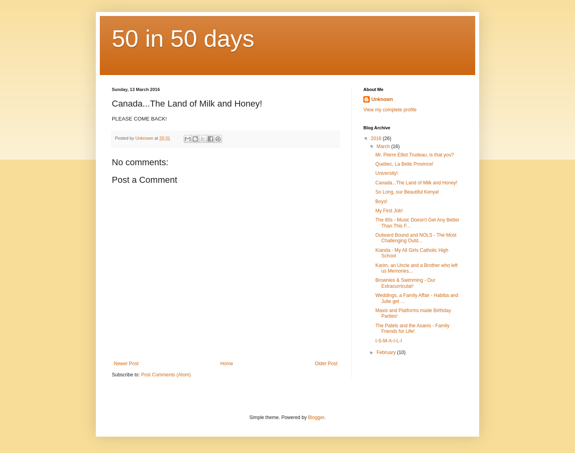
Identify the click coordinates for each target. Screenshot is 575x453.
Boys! (381, 201)
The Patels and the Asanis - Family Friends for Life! (412, 328)
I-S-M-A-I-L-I (388, 341)
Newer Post (126, 363)
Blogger (316, 417)
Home (226, 363)
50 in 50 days (183, 38)
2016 (377, 138)
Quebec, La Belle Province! (404, 164)
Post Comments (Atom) (166, 375)
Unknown (382, 99)
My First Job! (389, 211)
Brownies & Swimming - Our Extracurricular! (405, 283)
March (384, 146)
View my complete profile (389, 110)
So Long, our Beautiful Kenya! (407, 192)
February (387, 352)
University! (386, 173)
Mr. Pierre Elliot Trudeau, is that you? (414, 155)
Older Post (326, 363)
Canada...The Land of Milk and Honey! (416, 183)
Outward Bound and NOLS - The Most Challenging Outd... (415, 237)
